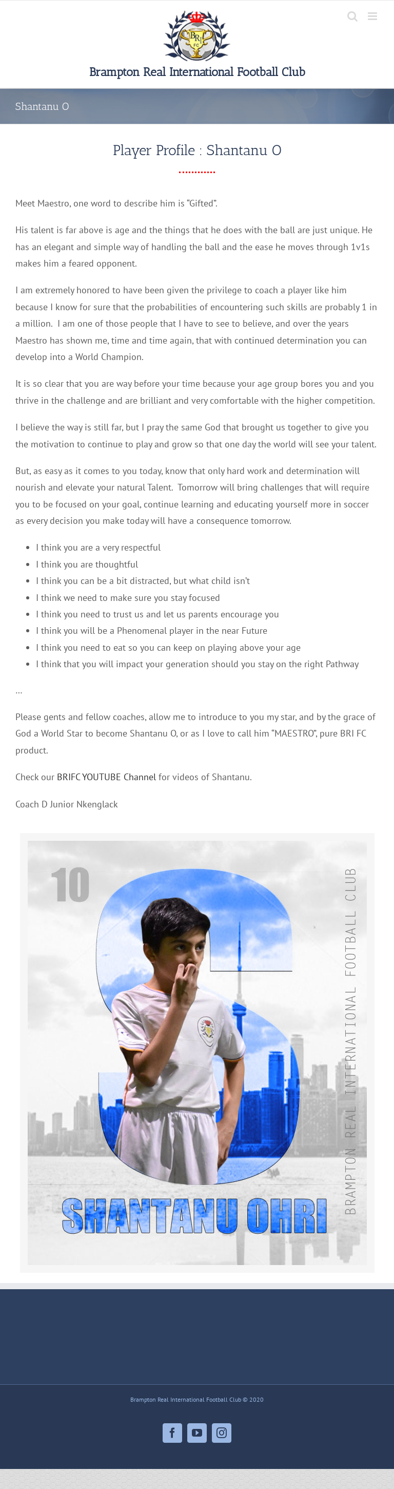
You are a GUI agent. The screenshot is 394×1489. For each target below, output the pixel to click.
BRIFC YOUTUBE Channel (106, 777)
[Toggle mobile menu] (373, 16)
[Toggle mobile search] (352, 16)
